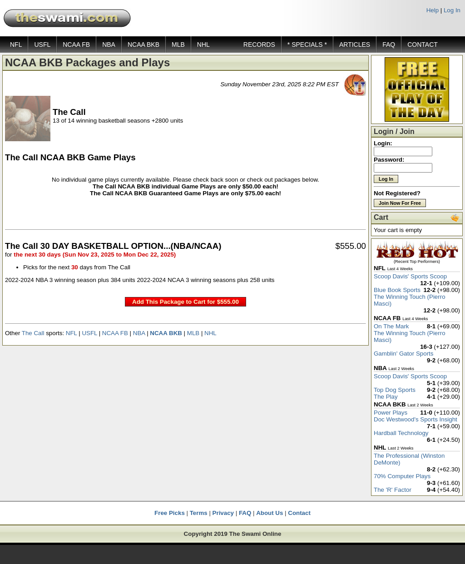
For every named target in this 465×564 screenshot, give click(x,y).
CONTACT (422, 44)
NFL (16, 44)
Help (432, 10)
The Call (33, 333)
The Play (386, 396)
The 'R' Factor (392, 489)
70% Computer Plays (402, 476)
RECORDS (259, 44)
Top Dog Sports (395, 389)
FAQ (388, 44)
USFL (42, 44)
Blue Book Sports (397, 290)
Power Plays (390, 412)
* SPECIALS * (307, 44)
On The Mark (391, 326)
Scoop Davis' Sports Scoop (410, 276)
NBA (108, 44)
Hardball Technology (401, 433)
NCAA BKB (143, 44)
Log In (452, 10)
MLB (178, 44)
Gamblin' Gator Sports (403, 353)
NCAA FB (76, 44)
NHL (203, 44)
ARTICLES (354, 44)
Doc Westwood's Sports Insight (415, 419)
